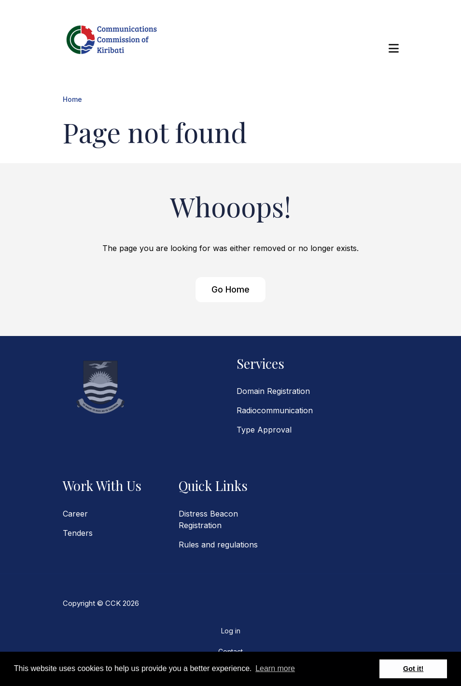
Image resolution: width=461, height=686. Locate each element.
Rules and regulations (218, 544)
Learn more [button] (275, 668)
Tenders (78, 533)
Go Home (230, 289)
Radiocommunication (275, 410)
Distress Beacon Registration (208, 519)
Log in (230, 631)
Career (75, 513)
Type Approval (264, 429)
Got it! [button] (413, 668)
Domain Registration (273, 391)
